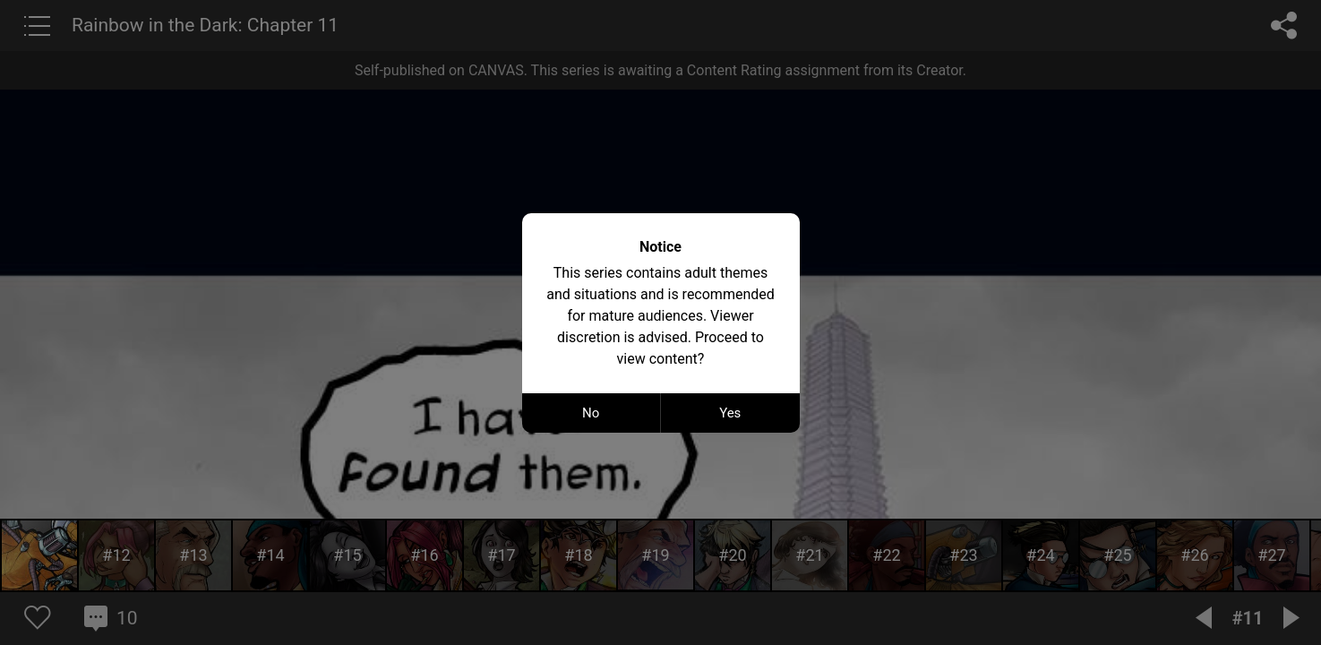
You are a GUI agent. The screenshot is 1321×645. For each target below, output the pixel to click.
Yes (730, 413)
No (590, 413)
